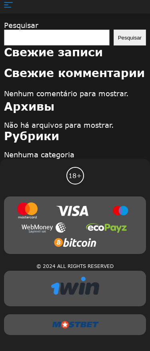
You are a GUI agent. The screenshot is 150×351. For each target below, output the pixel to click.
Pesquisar (21, 25)
